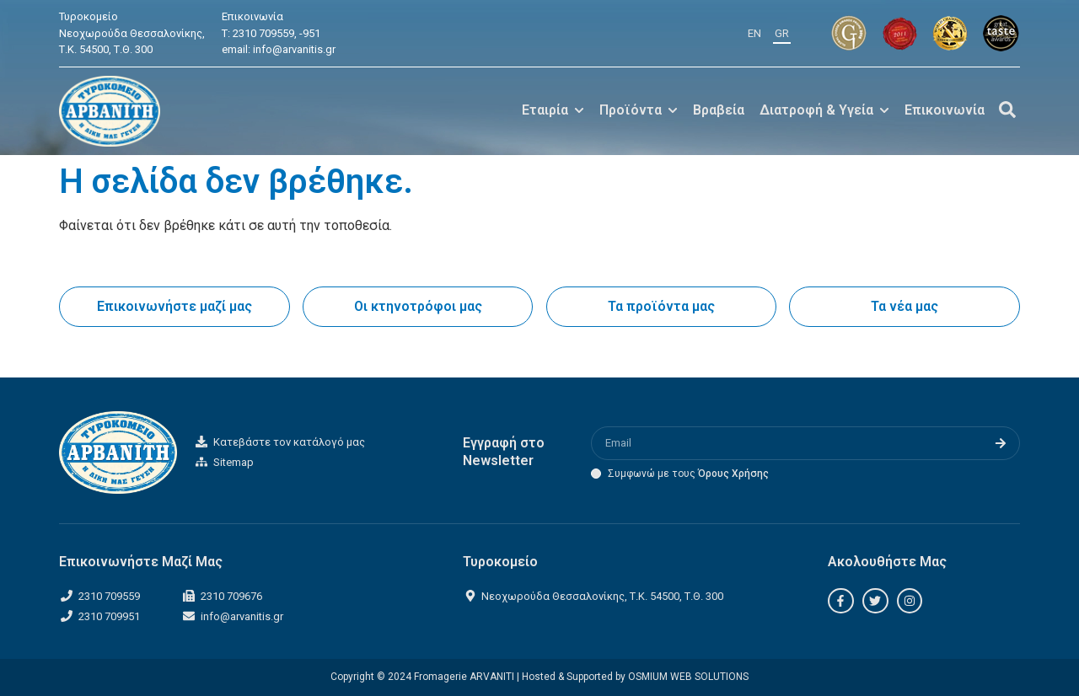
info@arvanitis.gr (294, 49)
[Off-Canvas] (1007, 109)
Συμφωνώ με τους (688, 473)
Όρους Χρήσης (733, 473)
